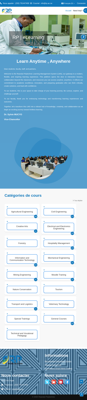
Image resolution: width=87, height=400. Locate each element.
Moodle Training (59, 275)
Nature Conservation (22, 289)
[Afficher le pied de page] (81, 394)
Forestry (22, 243)
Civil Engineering (58, 212)
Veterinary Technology (59, 304)
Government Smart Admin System (58, 369)
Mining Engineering (22, 275)
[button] (68, 3)
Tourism (58, 289)
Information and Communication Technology (22, 259)
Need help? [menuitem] (77, 11)
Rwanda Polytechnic (53, 365)
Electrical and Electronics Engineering (58, 227)
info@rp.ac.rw (46, 3)
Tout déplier (78, 200)
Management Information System (58, 361)
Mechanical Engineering (59, 258)
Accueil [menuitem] (68, 11)
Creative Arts (22, 226)
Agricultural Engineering (22, 212)
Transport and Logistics (22, 304)
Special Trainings (22, 319)
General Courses (58, 319)
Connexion (81, 3)
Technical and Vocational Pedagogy (22, 334)
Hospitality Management (59, 243)
